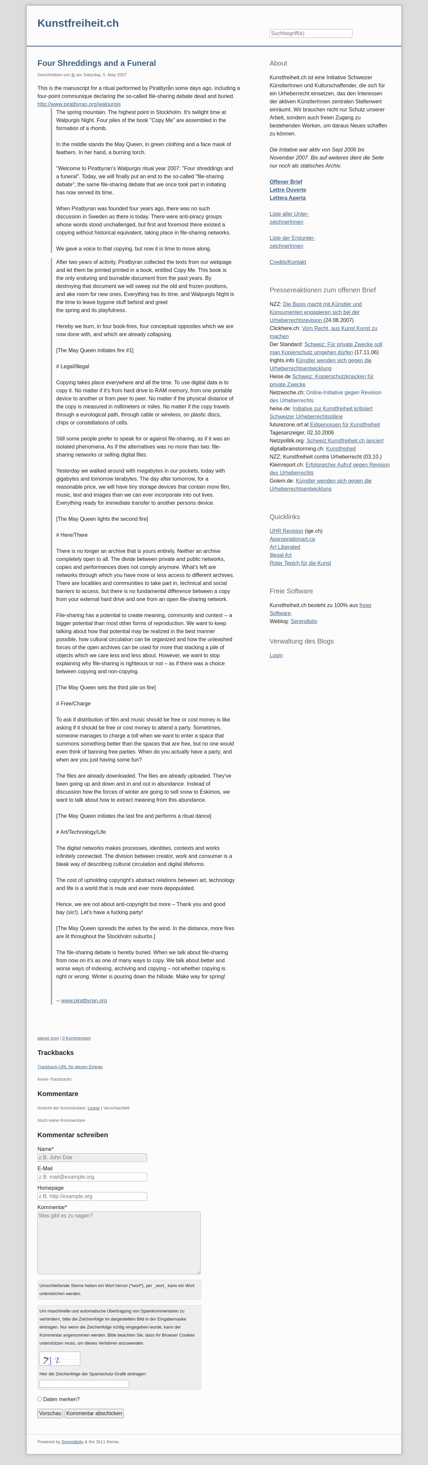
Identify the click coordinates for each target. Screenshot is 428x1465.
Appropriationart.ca (292, 539)
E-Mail (44, 1168)
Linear (94, 1107)
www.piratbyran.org (84, 1000)
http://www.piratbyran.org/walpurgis (79, 104)
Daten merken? (61, 1399)
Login (276, 655)
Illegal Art (281, 555)
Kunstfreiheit (341, 449)
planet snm (48, 1038)
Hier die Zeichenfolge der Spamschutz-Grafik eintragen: (93, 1373)
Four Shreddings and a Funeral (96, 63)
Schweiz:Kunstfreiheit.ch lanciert (345, 441)
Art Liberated (285, 547)
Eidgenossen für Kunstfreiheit (345, 424)
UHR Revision (286, 531)
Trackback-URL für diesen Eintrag (70, 1066)
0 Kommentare (76, 1038)
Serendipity (304, 621)
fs (73, 74)
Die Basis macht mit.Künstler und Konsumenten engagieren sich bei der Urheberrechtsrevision (316, 312)
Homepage (50, 1188)
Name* (45, 1149)
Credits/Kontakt (288, 262)
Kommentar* (52, 1207)
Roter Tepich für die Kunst (300, 563)
